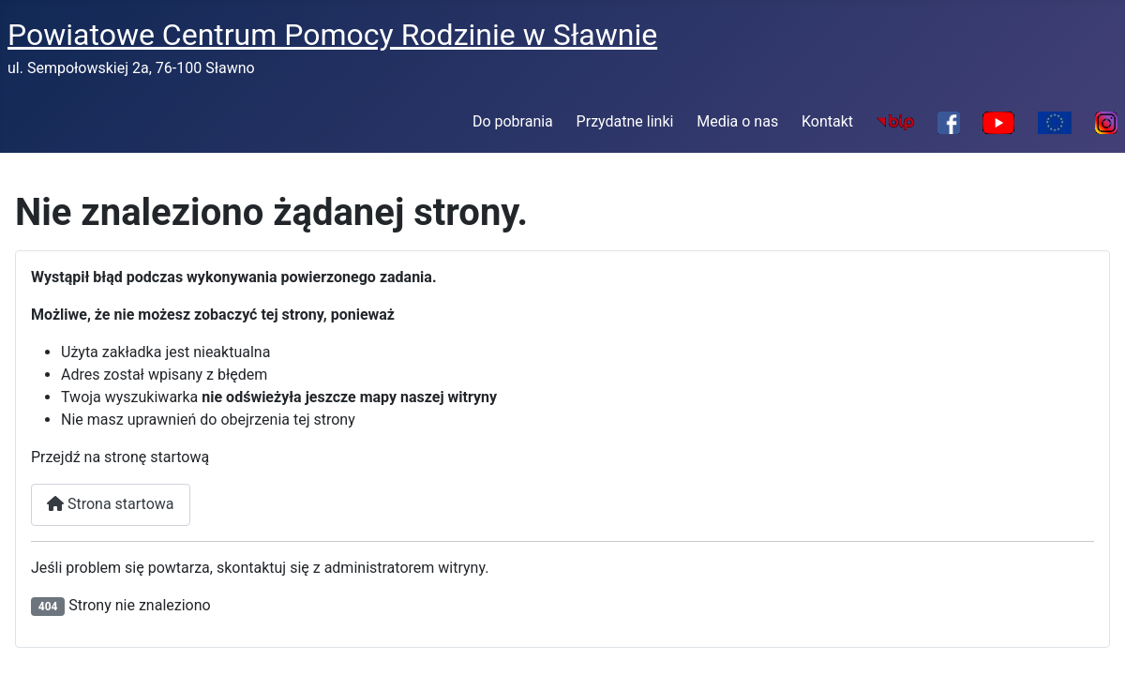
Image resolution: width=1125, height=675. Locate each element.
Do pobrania (512, 121)
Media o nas (737, 121)
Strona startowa (110, 504)
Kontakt (827, 121)
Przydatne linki (625, 121)
